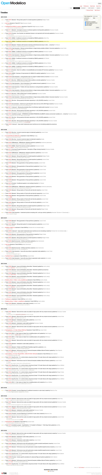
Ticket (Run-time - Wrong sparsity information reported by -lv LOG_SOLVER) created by (30, 120)
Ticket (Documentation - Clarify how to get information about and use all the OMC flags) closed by (32, 103)
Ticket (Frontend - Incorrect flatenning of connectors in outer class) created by (27, 413)
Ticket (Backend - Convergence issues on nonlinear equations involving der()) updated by (30, 30)
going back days (89, 18)
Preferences (86, 6)
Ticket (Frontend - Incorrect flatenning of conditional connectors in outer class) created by (30, 390)
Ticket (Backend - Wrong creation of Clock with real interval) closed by (25, 190)
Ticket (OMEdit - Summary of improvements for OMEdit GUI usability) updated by (28, 73)
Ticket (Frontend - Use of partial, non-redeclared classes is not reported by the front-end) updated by (33, 33)
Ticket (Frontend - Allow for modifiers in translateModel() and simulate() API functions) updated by (33, 70)
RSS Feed (51, 471)
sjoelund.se (13, 267)
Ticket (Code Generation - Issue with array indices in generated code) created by (27, 258)
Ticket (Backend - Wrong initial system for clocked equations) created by (26, 237)
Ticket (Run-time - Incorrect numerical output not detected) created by (24, 139)
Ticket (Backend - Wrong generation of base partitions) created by (24, 234)
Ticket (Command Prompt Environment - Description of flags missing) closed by (28, 149)
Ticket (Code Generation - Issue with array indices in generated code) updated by (27, 251)
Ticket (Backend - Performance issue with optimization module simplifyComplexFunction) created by (32, 450)
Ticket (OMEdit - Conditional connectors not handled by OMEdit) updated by (26, 38)
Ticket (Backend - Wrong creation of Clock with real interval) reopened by (26, 193)
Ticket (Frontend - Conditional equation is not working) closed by (23, 183)
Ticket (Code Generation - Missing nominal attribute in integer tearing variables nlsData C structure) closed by (35, 97)
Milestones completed (90, 21)
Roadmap (83, 8)
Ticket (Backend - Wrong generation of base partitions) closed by (24, 162)
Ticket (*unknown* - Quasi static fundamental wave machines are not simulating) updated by (30, 124)
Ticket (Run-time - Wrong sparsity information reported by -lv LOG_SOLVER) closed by (28, 100)
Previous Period (90, 10)
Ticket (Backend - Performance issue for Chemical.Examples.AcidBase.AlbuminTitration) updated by (32, 350)
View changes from (92, 16)
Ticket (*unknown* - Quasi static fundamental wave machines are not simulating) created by (35, 231)
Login (81, 6)
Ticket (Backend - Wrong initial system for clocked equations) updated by (26, 19)
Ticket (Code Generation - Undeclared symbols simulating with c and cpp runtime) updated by (36, 212)
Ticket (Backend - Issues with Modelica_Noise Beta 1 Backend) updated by (26, 266)
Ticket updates (88, 24)
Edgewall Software (14, 473)
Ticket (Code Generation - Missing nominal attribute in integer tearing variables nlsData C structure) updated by (34, 48)
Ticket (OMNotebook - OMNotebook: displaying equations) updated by (27, 142)
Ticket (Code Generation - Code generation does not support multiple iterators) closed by (30, 76)
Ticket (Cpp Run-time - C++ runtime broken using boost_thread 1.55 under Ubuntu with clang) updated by (33, 357)
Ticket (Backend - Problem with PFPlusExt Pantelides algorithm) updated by (25, 347)
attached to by (17, 23)
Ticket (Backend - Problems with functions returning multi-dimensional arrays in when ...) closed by (31, 44)
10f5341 (13, 184)
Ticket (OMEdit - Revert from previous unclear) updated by (23, 146)
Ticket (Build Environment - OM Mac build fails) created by (23, 248)
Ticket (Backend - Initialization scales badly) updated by (22, 319)
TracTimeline (81, 467)
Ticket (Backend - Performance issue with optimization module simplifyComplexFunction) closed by (32, 446)
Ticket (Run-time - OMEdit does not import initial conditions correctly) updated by (29, 80)
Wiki (71, 8)
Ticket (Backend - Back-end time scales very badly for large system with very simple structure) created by (34, 433)
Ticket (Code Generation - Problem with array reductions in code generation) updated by (30, 86)
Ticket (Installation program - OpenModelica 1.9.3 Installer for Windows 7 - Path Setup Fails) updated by (32, 425)
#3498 (13, 210)
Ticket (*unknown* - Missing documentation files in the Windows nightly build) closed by (30, 107)
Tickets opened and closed (91, 23)
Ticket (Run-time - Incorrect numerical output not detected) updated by (25, 132)
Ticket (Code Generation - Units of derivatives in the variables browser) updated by (29, 83)
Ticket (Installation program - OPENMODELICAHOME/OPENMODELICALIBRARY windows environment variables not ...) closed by (40, 114)
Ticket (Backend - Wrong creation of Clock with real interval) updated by (25, 199)
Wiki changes (88, 25)
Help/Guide (92, 6)
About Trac (98, 6)
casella (12, 49)
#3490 (13, 408)
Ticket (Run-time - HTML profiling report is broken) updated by (24, 93)
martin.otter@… (13, 274)
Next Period (97, 10)
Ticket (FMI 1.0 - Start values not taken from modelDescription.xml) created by (27, 382)
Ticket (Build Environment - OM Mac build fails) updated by (23, 241)
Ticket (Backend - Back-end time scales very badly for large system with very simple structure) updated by (34, 311)
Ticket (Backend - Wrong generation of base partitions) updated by (24, 166)
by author (91, 19)
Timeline (77, 8)
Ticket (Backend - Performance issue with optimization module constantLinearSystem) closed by (31, 443)
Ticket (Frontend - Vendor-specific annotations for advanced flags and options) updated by (30, 457)
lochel (12, 321)
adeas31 (12, 147)
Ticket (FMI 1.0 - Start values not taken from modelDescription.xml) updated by (27, 333)
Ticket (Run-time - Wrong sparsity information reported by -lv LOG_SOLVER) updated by (29, 110)
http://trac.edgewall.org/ (96, 473)
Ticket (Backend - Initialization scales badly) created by (22, 440)
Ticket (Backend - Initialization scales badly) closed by (21, 303)
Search (98, 8)
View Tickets (91, 8)
